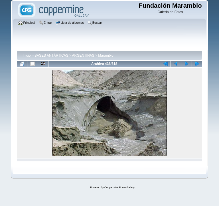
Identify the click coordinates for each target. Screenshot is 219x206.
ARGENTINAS (83, 56)
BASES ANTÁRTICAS (51, 56)
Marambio (105, 56)
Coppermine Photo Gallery (119, 187)
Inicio (27, 56)
